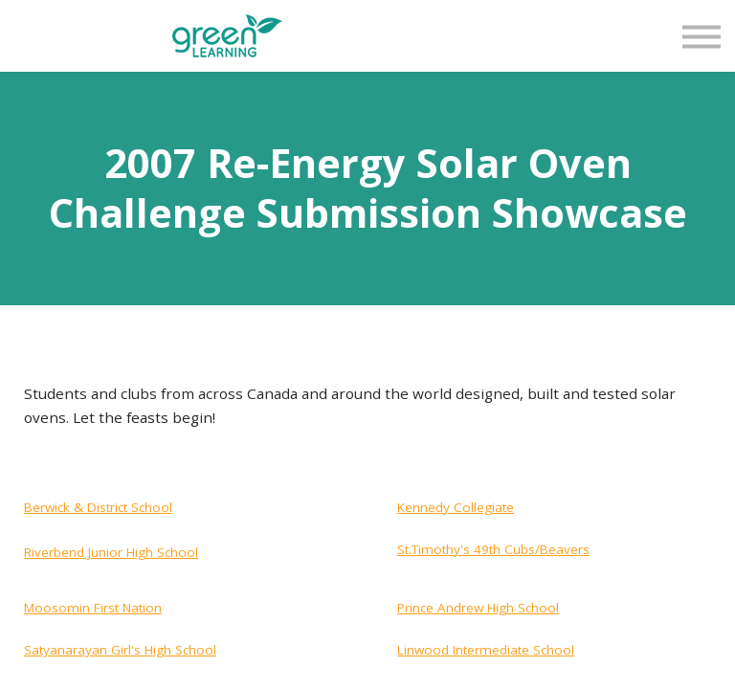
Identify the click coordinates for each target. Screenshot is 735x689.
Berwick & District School (98, 507)
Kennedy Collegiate (455, 507)
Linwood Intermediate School (485, 649)
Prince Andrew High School (478, 607)
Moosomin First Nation (93, 607)
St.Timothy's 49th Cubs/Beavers (493, 549)
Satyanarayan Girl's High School (120, 649)
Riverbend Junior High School (111, 552)
